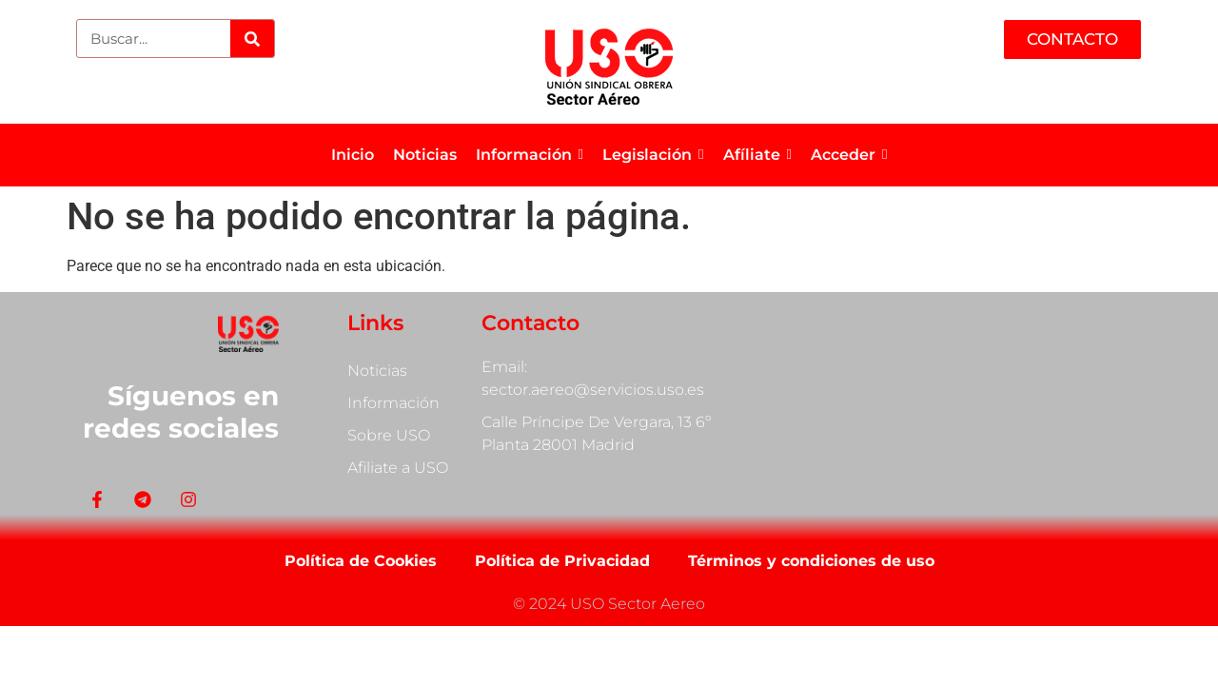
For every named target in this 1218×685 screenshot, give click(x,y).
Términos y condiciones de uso (811, 561)
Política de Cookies (361, 561)
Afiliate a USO (397, 468)
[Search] (251, 38)
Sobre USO (388, 435)
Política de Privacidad (562, 561)
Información (393, 403)
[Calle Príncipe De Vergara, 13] (971, 404)
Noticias (377, 371)
